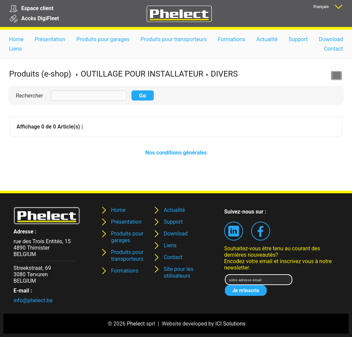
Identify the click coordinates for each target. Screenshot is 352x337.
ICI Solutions (230, 323)
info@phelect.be (33, 300)
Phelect (136, 323)
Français (321, 6)
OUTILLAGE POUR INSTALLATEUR (142, 74)
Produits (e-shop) (40, 74)
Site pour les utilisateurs (178, 272)
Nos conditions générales (176, 152)
